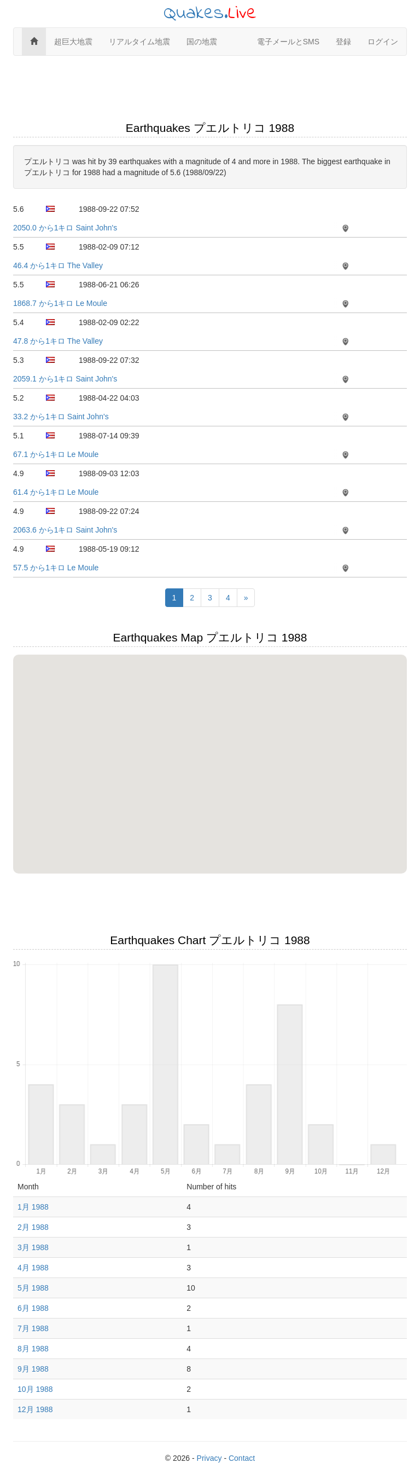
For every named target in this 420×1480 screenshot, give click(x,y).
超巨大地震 (73, 41)
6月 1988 (33, 1308)
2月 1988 (33, 1227)
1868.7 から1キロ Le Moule (60, 303)
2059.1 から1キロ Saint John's (65, 378)
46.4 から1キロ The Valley (58, 265)
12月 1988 (35, 1409)
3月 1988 (33, 1247)
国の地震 (201, 41)
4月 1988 (33, 1267)
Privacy (209, 1458)
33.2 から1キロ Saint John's (61, 416)
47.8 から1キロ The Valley (58, 341)
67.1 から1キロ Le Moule (55, 454)
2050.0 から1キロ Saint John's (65, 227)
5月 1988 (33, 1288)
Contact (242, 1458)
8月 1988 (33, 1348)
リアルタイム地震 (139, 41)
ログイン (383, 41)
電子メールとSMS (288, 41)
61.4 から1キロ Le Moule (55, 492)
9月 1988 (33, 1369)
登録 (343, 41)
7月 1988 (33, 1328)
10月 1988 (35, 1389)
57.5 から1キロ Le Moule (55, 567)
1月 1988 (33, 1206)
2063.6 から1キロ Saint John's (65, 529)
